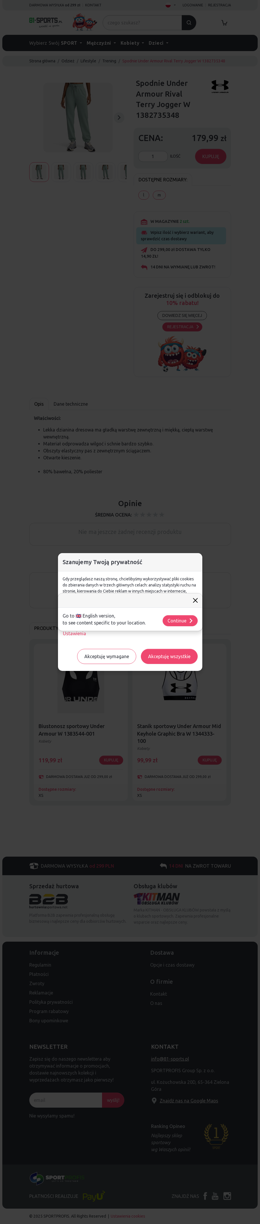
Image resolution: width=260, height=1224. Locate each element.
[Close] (195, 600)
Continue (180, 620)
